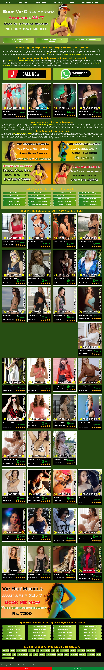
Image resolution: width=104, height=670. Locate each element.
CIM (53, 650)
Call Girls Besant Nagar (89, 193)
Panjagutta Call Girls (39, 635)
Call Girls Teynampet (14, 204)
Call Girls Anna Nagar (14, 195)
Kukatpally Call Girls (90, 638)
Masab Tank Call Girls (39, 638)
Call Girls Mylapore (64, 201)
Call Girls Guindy (14, 198)
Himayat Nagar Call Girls (14, 638)
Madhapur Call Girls (90, 635)
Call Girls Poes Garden (39, 204)
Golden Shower (22, 654)
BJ (37, 650)
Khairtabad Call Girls (39, 626)
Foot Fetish (81, 650)
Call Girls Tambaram (89, 198)
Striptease (91, 654)
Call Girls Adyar (14, 201)
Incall (35, 654)
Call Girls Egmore (39, 193)
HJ (30, 654)
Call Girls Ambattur (89, 201)
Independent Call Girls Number (18, 40)
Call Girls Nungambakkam (39, 195)
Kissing (42, 654)
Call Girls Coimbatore (90, 204)
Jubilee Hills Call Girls (65, 635)
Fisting (73, 650)
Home (8, 2)
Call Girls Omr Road (39, 198)
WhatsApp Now (78, 668)
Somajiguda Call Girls (90, 626)
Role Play (74, 654)
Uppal (72, 2)
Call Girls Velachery (64, 198)
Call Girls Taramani (64, 193)
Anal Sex (6, 650)
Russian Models (40, 2)
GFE (14, 654)
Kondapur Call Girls (64, 626)
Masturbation (51, 654)
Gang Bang (6, 654)
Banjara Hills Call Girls (64, 632)
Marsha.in (33, 665)
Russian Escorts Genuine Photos (52, 40)
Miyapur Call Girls (14, 626)
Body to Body (45, 650)
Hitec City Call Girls (90, 629)
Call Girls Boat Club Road (39, 201)
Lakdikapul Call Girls (39, 629)
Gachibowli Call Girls (64, 638)
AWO (12, 650)
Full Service (91, 650)
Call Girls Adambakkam (89, 195)
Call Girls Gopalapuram (64, 195)
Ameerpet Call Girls (90, 632)
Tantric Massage (8, 658)
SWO (98, 654)
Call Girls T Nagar (14, 193)
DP (58, 650)
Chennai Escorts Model (90, 2)
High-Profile (58, 2)
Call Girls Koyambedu (65, 204)
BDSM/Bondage (22, 650)
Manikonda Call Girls (14, 629)
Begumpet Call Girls (64, 629)
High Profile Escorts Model (85, 39)
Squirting (82, 654)
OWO (66, 654)
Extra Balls (64, 650)
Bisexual (32, 650)
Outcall (60, 654)
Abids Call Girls (14, 632)
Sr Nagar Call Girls (39, 632)
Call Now (26, 668)
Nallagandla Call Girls (14, 635)
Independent (22, 2)
